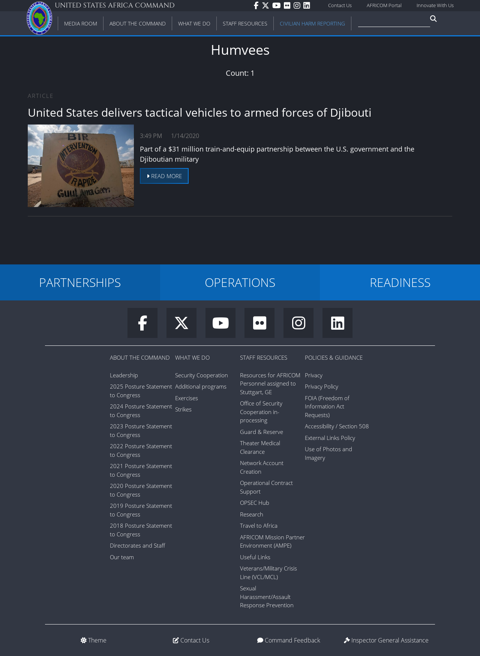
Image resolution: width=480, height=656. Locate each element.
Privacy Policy (321, 386)
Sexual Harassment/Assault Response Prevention (267, 596)
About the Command (140, 357)
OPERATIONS (240, 282)
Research (251, 514)
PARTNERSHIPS (80, 282)
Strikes (183, 409)
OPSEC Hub (254, 502)
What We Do (192, 357)
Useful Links (255, 557)
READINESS (400, 282)
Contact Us (340, 5)
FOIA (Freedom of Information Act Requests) (327, 406)
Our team (122, 557)
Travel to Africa (259, 525)
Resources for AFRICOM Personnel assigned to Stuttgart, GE (270, 383)
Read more (164, 176)
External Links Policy (330, 437)
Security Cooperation (201, 375)
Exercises (186, 398)
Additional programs (200, 386)
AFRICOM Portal (384, 5)
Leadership (124, 375)
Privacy (313, 375)
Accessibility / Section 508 (337, 426)
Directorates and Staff (137, 545)
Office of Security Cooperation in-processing (261, 411)
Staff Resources (263, 357)
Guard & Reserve (261, 431)
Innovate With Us (435, 5)
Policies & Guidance (334, 357)
